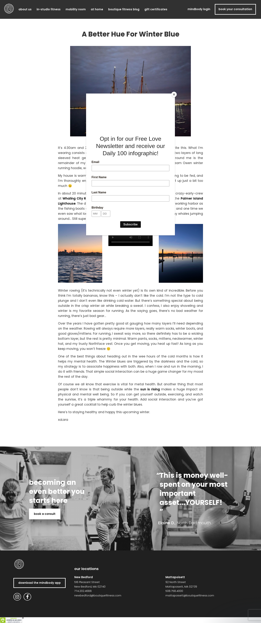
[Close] (174, 94)
